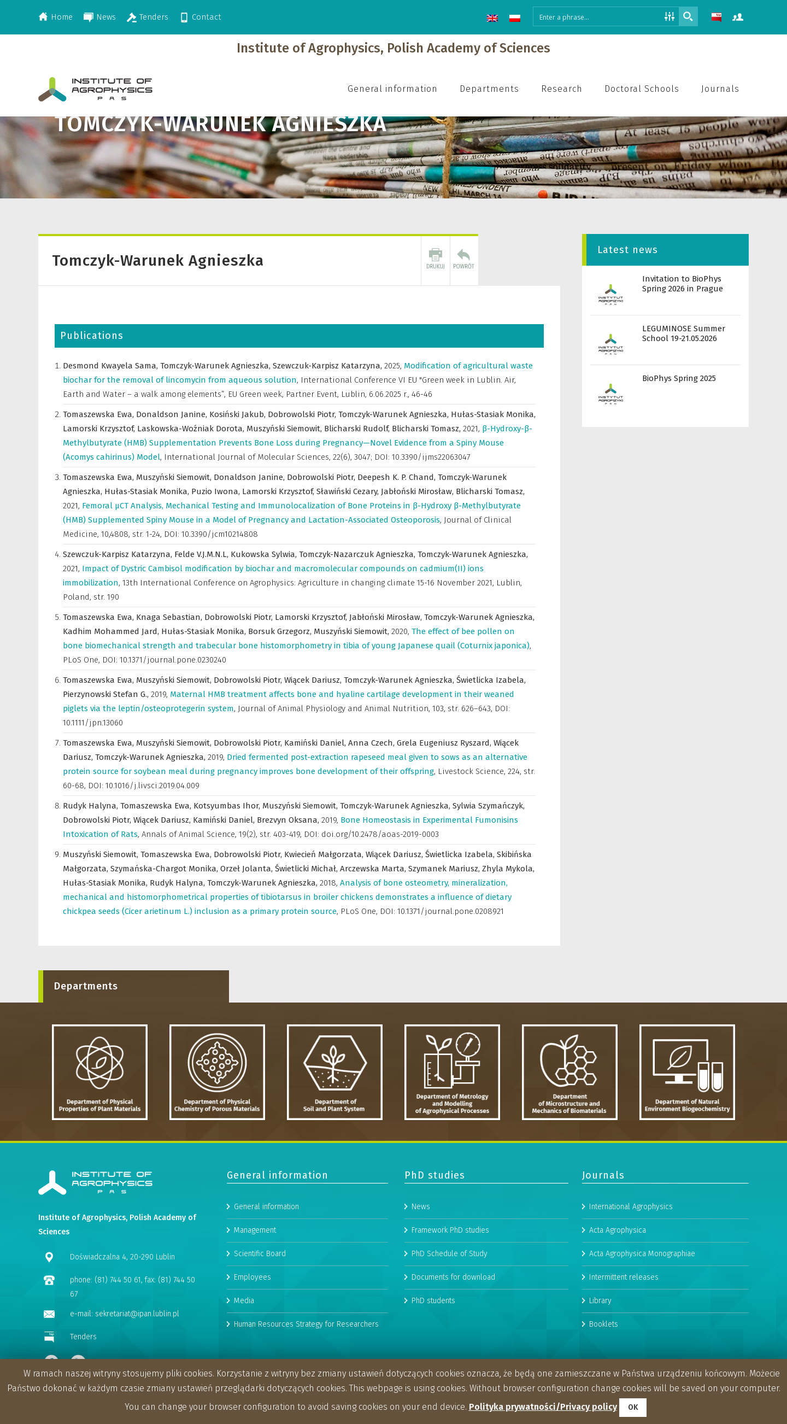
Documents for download (453, 1356)
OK (633, 1407)
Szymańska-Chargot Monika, (165, 869)
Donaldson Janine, (172, 414)
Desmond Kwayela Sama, (111, 366)
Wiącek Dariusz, (314, 680)
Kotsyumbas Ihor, (227, 806)
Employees (252, 1356)
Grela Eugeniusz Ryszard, (445, 743)
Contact (206, 17)
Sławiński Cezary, (348, 491)
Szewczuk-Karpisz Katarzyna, (328, 366)
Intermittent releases (624, 1356)
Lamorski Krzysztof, (100, 428)
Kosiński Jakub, (238, 414)
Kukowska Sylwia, (265, 554)
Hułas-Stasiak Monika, (493, 414)
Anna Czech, (372, 743)
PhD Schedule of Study (450, 1332)
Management (255, 1309)
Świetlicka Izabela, (491, 680)
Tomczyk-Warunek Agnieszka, (216, 366)
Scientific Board (260, 1332)
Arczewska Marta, (374, 869)
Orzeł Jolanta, (247, 869)
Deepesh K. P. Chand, (397, 477)
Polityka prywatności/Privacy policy (543, 1407)
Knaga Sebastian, (170, 617)
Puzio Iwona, (216, 491)
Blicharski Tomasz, (427, 428)
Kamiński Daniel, (316, 743)
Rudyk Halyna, (91, 806)
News (106, 17)
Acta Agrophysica (617, 1309)
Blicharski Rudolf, (358, 428)
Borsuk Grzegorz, (281, 631)
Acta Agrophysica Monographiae (642, 1332)
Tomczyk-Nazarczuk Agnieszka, (358, 554)
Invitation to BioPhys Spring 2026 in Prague (682, 284)
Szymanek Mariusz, (445, 869)
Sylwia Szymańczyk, (489, 806)
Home (62, 17)
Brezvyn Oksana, (289, 820)
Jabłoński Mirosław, (418, 491)
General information (266, 1285)
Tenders (153, 17)
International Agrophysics (631, 1285)
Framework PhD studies (450, 1309)
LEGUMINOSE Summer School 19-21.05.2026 (683, 333)
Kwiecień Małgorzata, (325, 854)
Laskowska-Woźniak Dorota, (191, 428)
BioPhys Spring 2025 (679, 378)
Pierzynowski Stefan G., (107, 694)
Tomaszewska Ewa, (99, 414)
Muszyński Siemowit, (285, 428)
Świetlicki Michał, (307, 869)
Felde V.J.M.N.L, (202, 554)
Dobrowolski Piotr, (303, 414)
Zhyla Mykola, (508, 869)
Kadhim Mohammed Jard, (112, 631)
